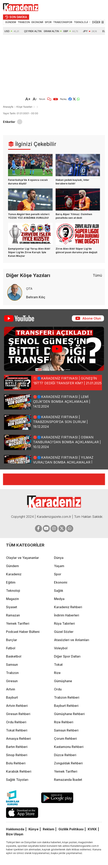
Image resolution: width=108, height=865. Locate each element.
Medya (59, 599)
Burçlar (11, 640)
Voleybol (60, 648)
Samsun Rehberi (66, 730)
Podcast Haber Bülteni (23, 632)
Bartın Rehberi (17, 747)
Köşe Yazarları (24, 106)
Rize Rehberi (63, 722)
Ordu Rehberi (16, 722)
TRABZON (24, 22)
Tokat (58, 665)
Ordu (58, 689)
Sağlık (58, 591)
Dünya (58, 558)
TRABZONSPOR (62, 22)
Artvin (10, 689)
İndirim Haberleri (66, 615)
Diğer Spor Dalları (67, 656)
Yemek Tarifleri (17, 623)
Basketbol (13, 656)
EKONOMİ (37, 22)
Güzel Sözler (63, 632)
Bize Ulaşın (14, 834)
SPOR (48, 22)
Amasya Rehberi (18, 739)
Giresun (12, 681)
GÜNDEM (10, 22)
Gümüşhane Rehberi (69, 714)
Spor (57, 574)
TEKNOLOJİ (81, 22)
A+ (28, 99)
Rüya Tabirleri (64, 623)
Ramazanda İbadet (68, 780)
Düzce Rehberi (65, 755)
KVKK (92, 829)
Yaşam (59, 566)
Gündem (12, 566)
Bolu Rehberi (15, 763)
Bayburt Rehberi (66, 706)
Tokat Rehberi (16, 730)
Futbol (10, 648)
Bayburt (12, 697)
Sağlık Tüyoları (17, 780)
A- (35, 99)
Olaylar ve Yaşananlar (22, 558)
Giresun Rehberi (18, 714)
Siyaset (11, 607)
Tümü (97, 275)
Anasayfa (8, 106)
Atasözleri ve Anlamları (71, 640)
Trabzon (12, 673)
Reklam (48, 829)
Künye (34, 829)
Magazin (12, 599)
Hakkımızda (15, 829)
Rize (57, 673)
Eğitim (10, 582)
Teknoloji (13, 591)
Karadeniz (13, 574)
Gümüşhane (63, 681)
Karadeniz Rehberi (68, 607)
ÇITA (29, 288)
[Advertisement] (49, 65)
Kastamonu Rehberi (69, 747)
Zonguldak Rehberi (68, 763)
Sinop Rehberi (16, 755)
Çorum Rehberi (65, 739)
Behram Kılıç (35, 297)
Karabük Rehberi (18, 771)
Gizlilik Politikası (71, 829)
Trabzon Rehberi (66, 697)
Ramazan (13, 615)
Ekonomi (60, 582)
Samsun (12, 665)
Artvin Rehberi (17, 706)
